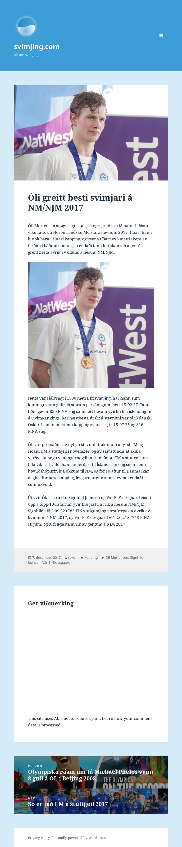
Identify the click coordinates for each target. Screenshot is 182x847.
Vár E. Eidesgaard (56, 562)
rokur (72, 557)
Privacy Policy (39, 837)
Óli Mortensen (116, 557)
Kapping (91, 557)
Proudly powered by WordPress (80, 837)
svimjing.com (36, 46)
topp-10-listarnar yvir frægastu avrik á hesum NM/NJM (92, 504)
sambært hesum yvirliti (98, 411)
